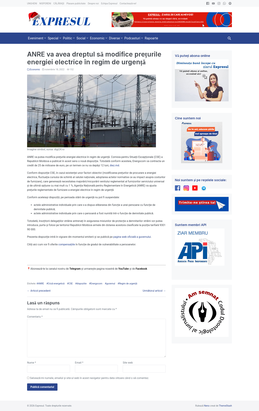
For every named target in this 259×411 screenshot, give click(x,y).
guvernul (110, 283)
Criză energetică (56, 283)
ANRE (41, 283)
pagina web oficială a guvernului (132, 236)
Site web (128, 362)
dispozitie (82, 283)
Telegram (75, 268)
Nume (31, 362)
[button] (229, 38)
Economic (35, 69)
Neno (206, 405)
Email (79, 362)
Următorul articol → (154, 290)
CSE (71, 283)
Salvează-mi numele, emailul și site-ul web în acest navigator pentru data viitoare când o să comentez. (89, 378)
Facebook (142, 268)
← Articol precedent (39, 290)
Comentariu (35, 316)
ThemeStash (225, 405)
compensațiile (66, 244)
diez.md (114, 165)
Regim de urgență (128, 283)
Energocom (96, 283)
